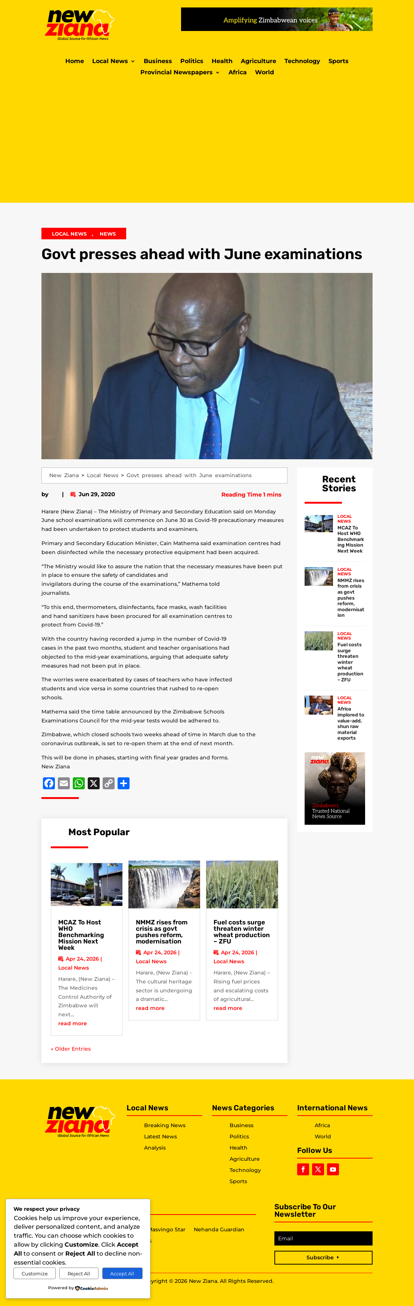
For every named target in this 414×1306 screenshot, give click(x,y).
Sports (339, 62)
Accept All (122, 1274)
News (108, 234)
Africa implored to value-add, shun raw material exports (350, 723)
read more (72, 1023)
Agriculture (258, 62)
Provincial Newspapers (176, 73)
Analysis (155, 1147)
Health (222, 62)
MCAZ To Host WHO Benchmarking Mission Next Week (81, 934)
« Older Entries (71, 1048)
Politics (191, 62)
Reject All (79, 1274)
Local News (110, 62)
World (264, 73)
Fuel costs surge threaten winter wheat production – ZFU (242, 931)
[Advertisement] (207, 139)
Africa (237, 73)
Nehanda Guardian (219, 1230)
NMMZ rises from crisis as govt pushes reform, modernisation (161, 931)
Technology (302, 62)
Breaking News (165, 1125)
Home (74, 62)
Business (158, 62)
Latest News (160, 1136)
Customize (35, 1274)
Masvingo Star (166, 1230)
